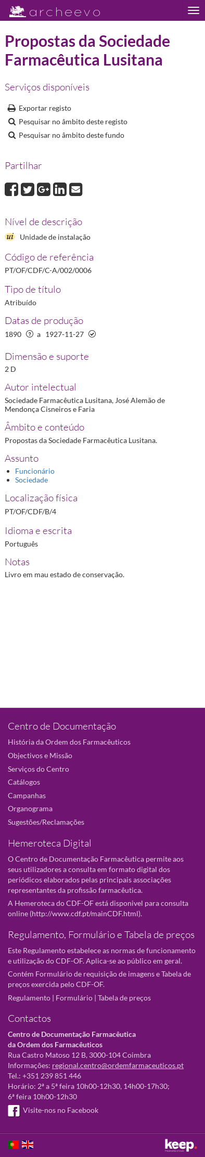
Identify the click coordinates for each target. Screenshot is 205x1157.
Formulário (74, 997)
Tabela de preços (124, 997)
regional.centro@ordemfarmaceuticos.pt (118, 1065)
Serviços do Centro (38, 768)
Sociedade (31, 479)
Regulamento (29, 997)
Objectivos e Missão (40, 755)
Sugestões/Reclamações (46, 821)
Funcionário (35, 470)
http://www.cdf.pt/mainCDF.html (85, 913)
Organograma (30, 808)
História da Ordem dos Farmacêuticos (69, 741)
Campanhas (27, 795)
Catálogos (24, 781)
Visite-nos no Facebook (53, 1110)
